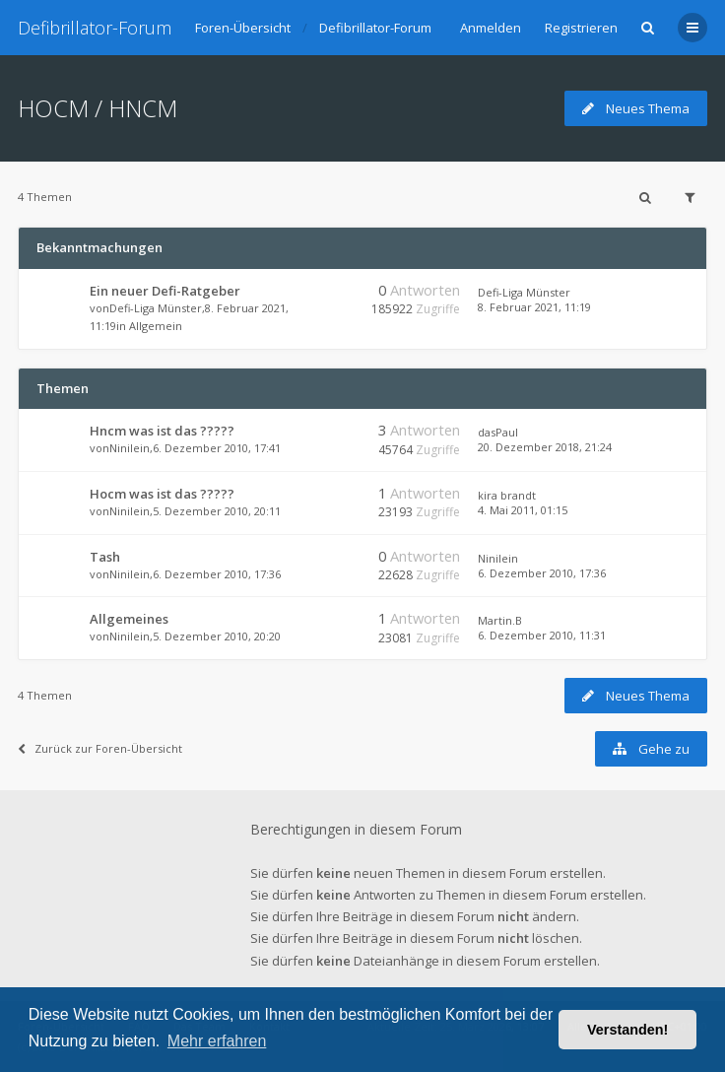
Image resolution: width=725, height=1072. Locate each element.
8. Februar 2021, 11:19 (534, 307)
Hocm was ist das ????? (162, 493)
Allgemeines (129, 619)
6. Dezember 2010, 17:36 (542, 573)
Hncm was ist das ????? (162, 430)
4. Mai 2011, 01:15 (522, 509)
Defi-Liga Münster (155, 308)
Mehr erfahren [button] (217, 1041)
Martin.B (500, 620)
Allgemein (155, 325)
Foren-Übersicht (243, 27)
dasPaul (498, 432)
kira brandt (507, 495)
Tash (105, 557)
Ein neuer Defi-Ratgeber (165, 291)
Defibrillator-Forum (94, 27)
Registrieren (581, 27)
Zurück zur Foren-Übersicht (100, 748)
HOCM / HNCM (97, 108)
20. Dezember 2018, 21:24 (545, 446)
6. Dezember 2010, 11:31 (542, 635)
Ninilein (129, 447)
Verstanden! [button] (627, 1030)
